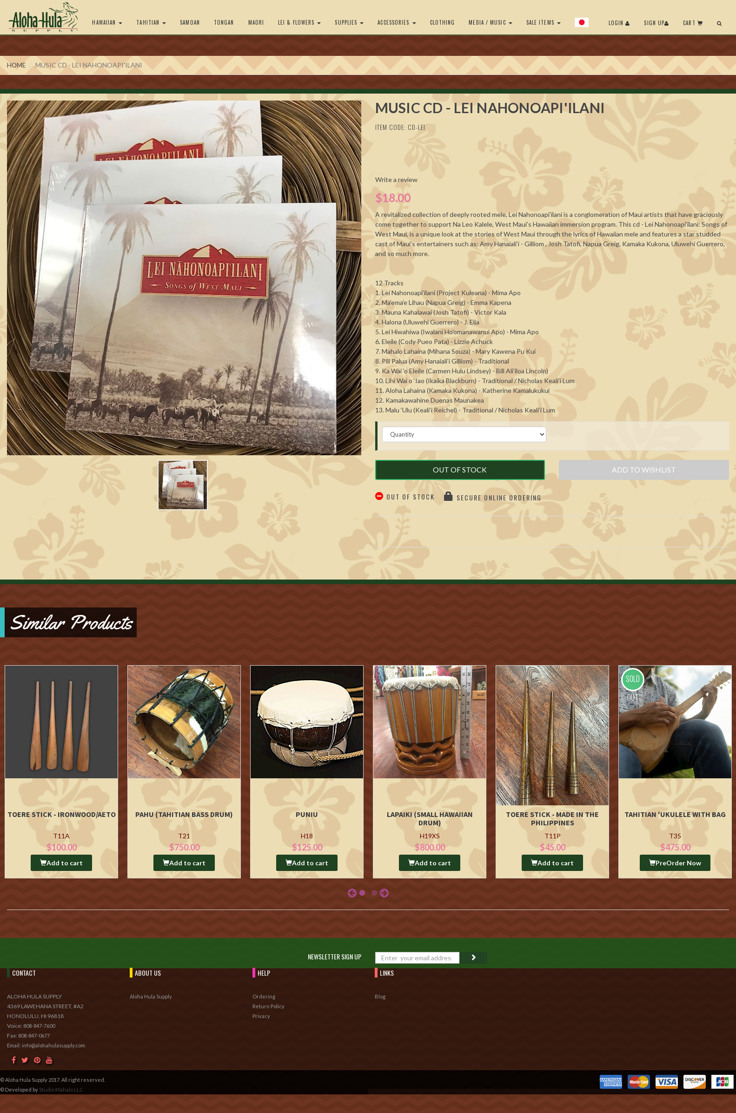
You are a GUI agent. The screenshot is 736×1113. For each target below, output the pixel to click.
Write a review (396, 179)
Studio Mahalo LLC (61, 1089)
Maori (254, 22)
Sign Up (656, 23)
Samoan (189, 22)
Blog (380, 996)
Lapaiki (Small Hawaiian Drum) (430, 817)
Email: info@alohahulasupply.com (46, 1045)
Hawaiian (106, 22)
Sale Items (541, 22)
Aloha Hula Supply (151, 996)
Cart (693, 23)
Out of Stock (460, 471)
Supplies (347, 22)
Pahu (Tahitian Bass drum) (184, 813)
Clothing (440, 22)
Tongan (222, 22)
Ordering (263, 996)
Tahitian (150, 22)
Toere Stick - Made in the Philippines (552, 817)
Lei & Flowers (298, 22)
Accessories (395, 22)
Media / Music (489, 22)
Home (17, 65)
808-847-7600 (39, 1025)
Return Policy (268, 1006)
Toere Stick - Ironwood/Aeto (61, 813)
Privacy (261, 1015)
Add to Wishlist (644, 471)
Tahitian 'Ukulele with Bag (675, 813)
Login (619, 23)
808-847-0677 (34, 1035)
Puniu (307, 813)
